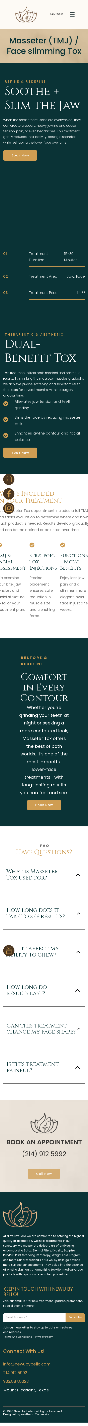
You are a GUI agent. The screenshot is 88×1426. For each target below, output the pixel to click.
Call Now (44, 1173)
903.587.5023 (16, 1381)
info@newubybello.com (27, 1364)
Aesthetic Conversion (35, 1414)
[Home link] (26, 14)
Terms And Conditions (17, 1337)
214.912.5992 (56, 14)
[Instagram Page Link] (8, 508)
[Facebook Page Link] (8, 493)
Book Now (20, 155)
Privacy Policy (44, 1337)
